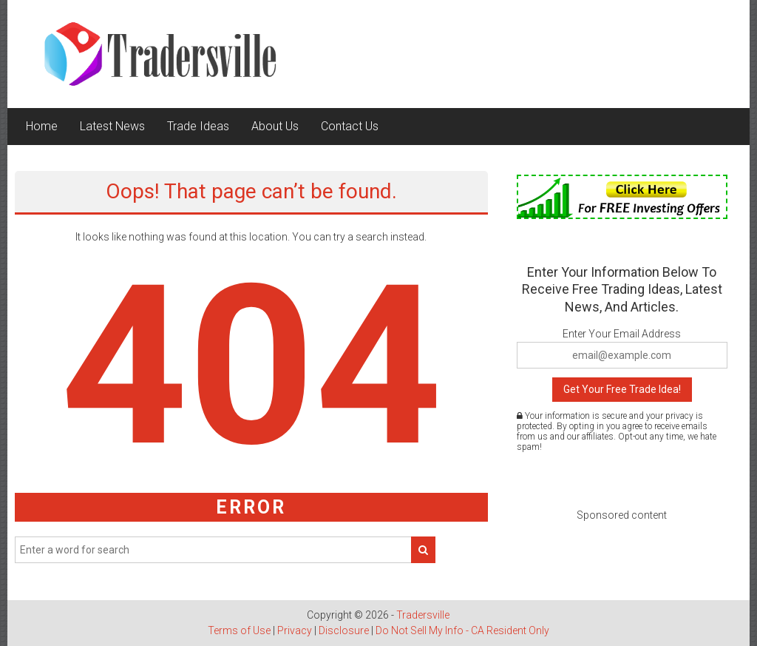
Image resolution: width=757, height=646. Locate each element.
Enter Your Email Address (622, 334)
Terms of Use (239, 630)
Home (42, 126)
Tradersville (422, 615)
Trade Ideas (198, 126)
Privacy (294, 630)
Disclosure (344, 630)
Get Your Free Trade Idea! (622, 389)
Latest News (112, 126)
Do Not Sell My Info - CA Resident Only (462, 630)
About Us (275, 126)
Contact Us (349, 126)
